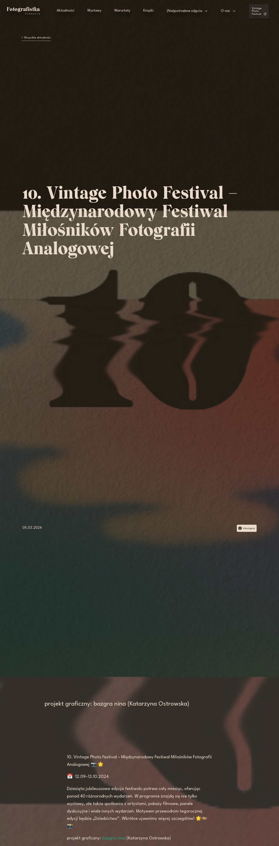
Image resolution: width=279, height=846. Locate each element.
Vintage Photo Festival (259, 11)
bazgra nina (113, 838)
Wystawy (94, 10)
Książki (148, 10)
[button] (187, 11)
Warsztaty (122, 10)
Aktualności (65, 10)
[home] (23, 11)
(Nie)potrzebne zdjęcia (184, 11)
